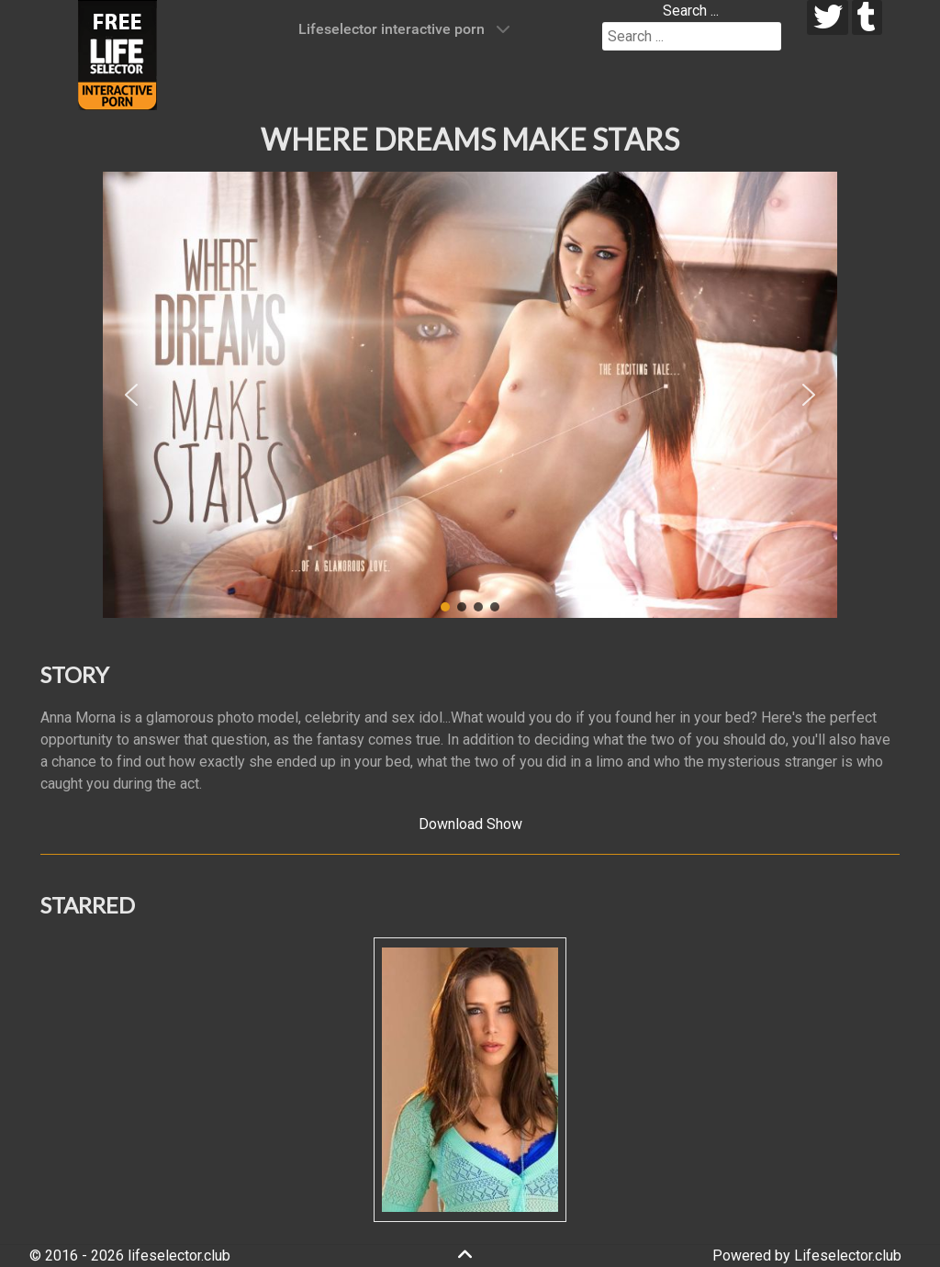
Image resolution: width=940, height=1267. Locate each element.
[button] (131, 394)
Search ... (691, 10)
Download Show (470, 824)
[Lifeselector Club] (117, 53)
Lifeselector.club (847, 1255)
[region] (470, 394)
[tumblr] (867, 17)
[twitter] (827, 17)
